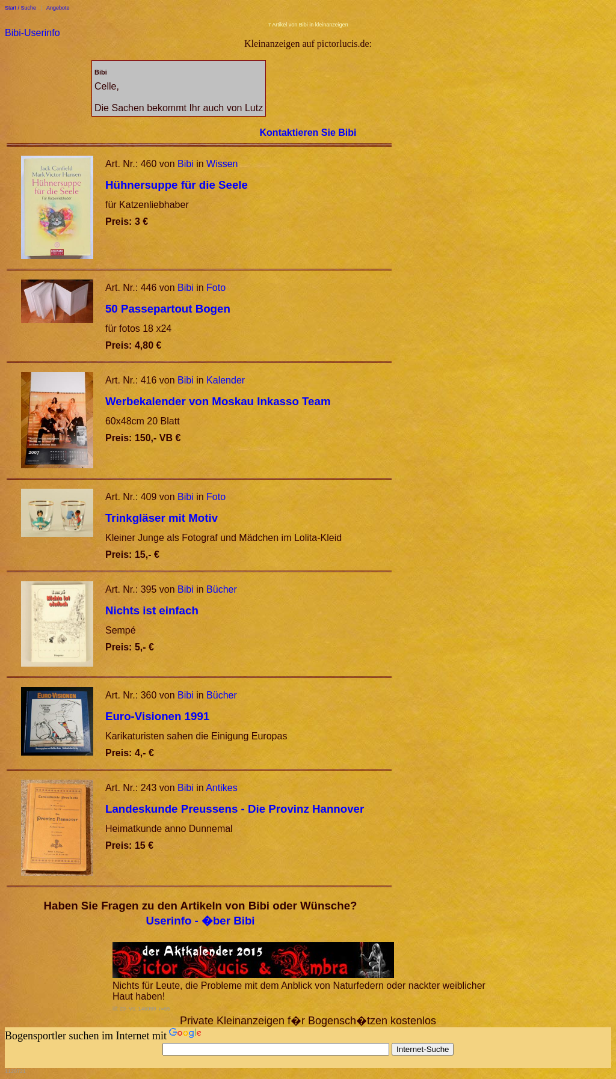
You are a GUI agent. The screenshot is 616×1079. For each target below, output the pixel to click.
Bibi (185, 164)
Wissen (222, 164)
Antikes (221, 788)
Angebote (58, 8)
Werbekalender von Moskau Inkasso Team (218, 401)
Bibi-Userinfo (32, 33)
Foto (216, 288)
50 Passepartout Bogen (167, 308)
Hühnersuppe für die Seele (176, 185)
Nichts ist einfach (152, 610)
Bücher (221, 589)
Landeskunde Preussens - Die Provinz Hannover (234, 808)
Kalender (225, 380)
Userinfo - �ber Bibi (200, 920)
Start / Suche (20, 8)
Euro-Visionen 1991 (157, 716)
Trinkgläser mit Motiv (161, 518)
